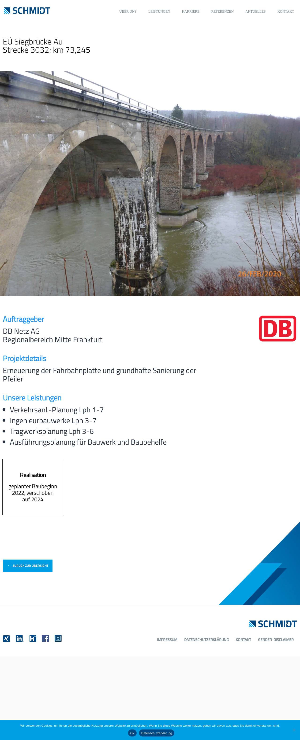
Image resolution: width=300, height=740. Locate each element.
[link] (6, 638)
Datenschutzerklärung (206, 639)
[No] (294, 730)
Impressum (167, 639)
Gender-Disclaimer (276, 639)
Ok (132, 733)
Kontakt (243, 639)
